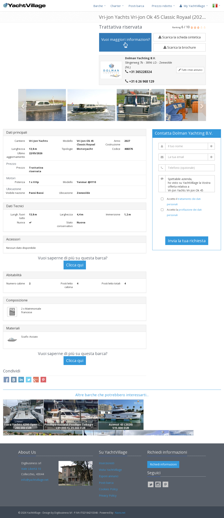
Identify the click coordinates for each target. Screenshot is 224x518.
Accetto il (184, 201)
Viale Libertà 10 (31, 469)
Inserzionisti (106, 463)
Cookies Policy (108, 489)
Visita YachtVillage (110, 470)
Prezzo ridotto (162, 6)
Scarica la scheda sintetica (179, 37)
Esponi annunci (108, 476)
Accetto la (184, 212)
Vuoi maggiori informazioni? (125, 42)
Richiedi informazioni (163, 464)
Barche (98, 6)
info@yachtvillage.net (35, 480)
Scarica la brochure (179, 47)
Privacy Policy (107, 495)
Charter (116, 6)
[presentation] (186, 226)
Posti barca (136, 6)
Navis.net (120, 512)
